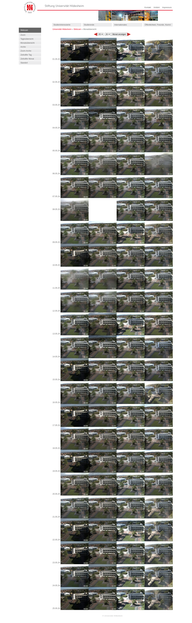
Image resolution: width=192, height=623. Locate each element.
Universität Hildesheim (62, 29)
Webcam (77, 29)
